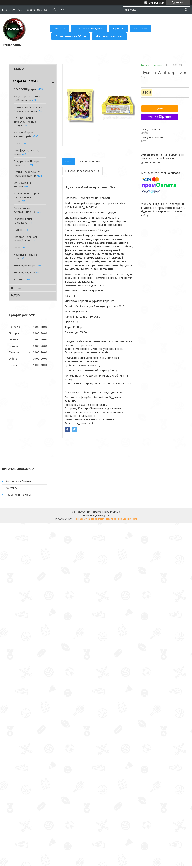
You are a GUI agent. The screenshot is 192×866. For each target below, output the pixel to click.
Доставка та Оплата (18, 481)
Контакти (140, 28)
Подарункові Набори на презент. (27, 163)
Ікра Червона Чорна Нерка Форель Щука (26, 197)
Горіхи (18, 143)
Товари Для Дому (24, 272)
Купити (160, 108)
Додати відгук (54, 9)
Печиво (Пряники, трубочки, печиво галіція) (25, 121)
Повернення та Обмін (70, 36)
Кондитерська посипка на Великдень (28, 98)
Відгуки (15, 295)
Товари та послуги (87, 28)
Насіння (18, 229)
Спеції (17, 247)
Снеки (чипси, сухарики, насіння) (25, 210)
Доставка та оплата (109, 36)
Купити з (159, 117)
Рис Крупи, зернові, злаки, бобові (25, 238)
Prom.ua (115, 511)
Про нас (118, 28)
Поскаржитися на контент (89, 518)
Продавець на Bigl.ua (96, 515)
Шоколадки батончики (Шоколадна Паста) (28, 109)
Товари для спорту (25, 265)
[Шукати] (186, 10)
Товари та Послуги (24, 81)
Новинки (19, 279)
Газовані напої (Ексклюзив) (23, 220)
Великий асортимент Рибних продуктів (27, 173)
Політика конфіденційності (121, 518)
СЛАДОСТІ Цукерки (25, 89)
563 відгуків (156, 2)
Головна (59, 28)
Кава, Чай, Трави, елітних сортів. (24, 134)
